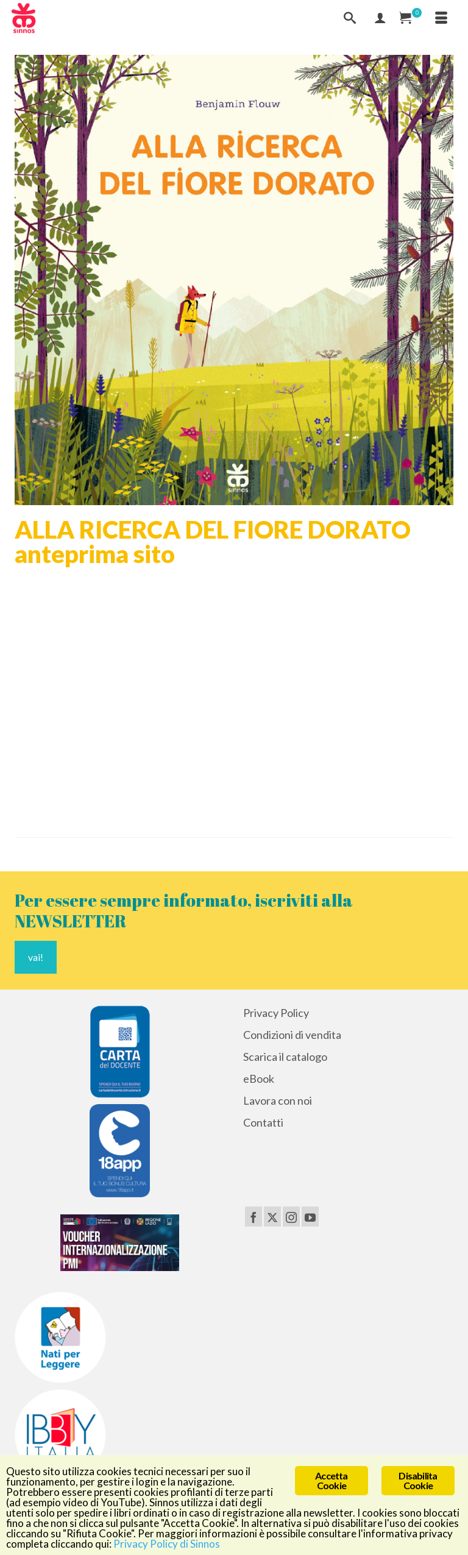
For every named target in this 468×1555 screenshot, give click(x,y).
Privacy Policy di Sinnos (166, 1543)
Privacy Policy (276, 1012)
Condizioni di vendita (292, 1034)
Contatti (263, 1122)
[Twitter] (272, 1216)
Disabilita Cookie (418, 1480)
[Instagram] (291, 1216)
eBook (258, 1078)
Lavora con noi (277, 1100)
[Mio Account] (380, 18)
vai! (35, 957)
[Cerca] (350, 18)
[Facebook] (253, 1216)
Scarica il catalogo (285, 1056)
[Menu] (441, 18)
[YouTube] (310, 1216)
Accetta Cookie (331, 1480)
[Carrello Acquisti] (410, 18)
